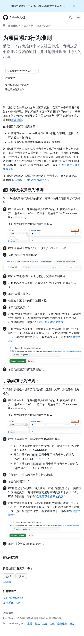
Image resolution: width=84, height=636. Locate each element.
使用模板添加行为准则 (25, 189)
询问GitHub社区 (13, 597)
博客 (72, 623)
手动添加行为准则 (21, 380)
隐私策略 (7, 582)
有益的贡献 (27, 25)
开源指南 (16, 120)
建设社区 (13, 25)
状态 (44, 623)
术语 (29, 623)
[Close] (74, 5)
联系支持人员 (11, 602)
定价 (52, 623)
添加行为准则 (44, 25)
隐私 (37, 623)
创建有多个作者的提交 (50, 322)
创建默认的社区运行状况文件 (29, 180)
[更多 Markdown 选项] (36, 70)
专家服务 (62, 623)
